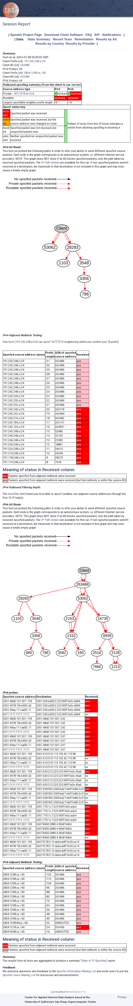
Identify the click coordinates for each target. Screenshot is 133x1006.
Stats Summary (39, 39)
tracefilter (13, 494)
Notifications (111, 35)
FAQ (88, 35)
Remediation (84, 39)
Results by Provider (80, 43)
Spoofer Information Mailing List (76, 971)
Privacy (121, 997)
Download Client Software (63, 35)
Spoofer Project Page (26, 35)
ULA (31, 93)
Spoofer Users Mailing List (19, 975)
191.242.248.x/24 (34, 61)
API (97, 35)
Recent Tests (62, 39)
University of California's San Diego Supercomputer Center (60, 1001)
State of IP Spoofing (93, 960)
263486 (25, 65)
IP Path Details (50, 162)
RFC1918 (19, 93)
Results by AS (106, 39)
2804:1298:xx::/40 (35, 72)
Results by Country (49, 43)
